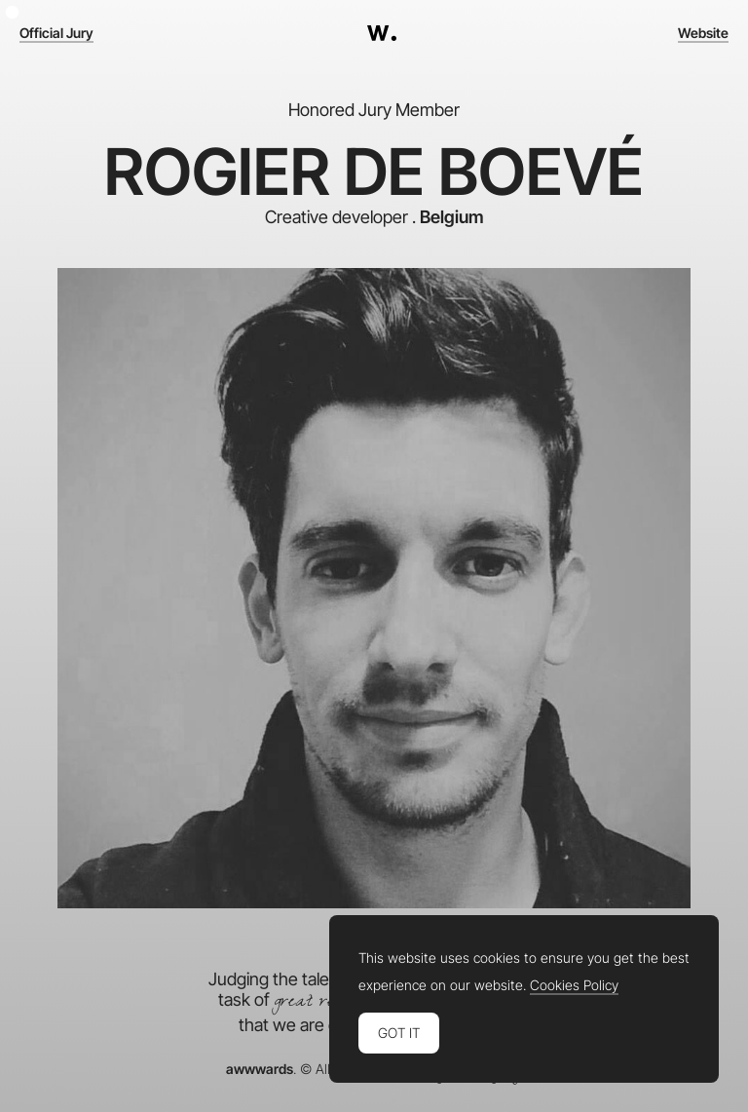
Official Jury (56, 33)
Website (703, 33)
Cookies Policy (574, 985)
